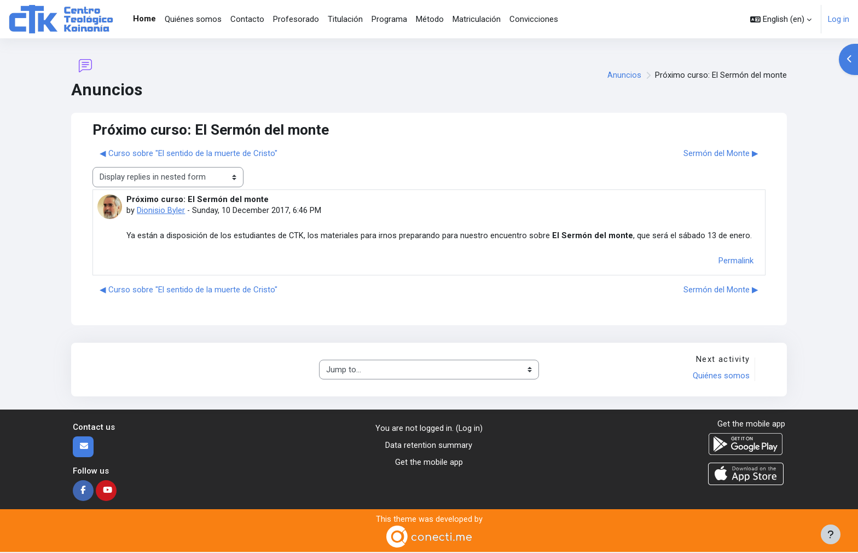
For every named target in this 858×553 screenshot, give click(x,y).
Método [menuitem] (430, 19)
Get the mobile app (429, 463)
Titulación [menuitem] (345, 19)
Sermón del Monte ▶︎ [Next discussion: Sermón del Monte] (720, 153)
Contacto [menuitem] (247, 19)
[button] (780, 19)
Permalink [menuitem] (735, 261)
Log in (838, 19)
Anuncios (624, 75)
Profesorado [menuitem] (296, 19)
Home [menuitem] (144, 19)
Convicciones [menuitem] (533, 19)
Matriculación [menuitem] (477, 19)
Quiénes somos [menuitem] (193, 19)
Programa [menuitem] (389, 19)
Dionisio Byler (161, 210)
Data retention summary (428, 446)
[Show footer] (830, 534)
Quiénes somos (720, 376)
